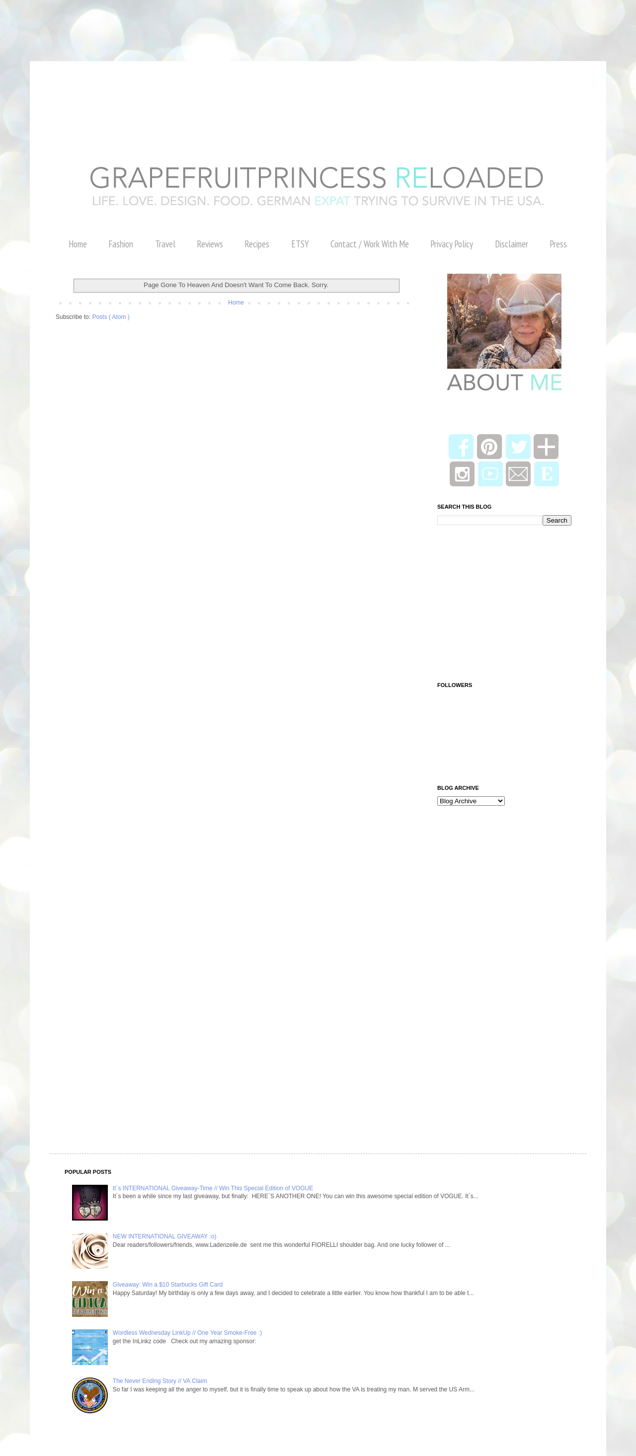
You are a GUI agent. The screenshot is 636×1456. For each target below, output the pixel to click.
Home (78, 244)
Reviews (210, 244)
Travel (165, 244)
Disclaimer (511, 244)
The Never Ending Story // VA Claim (160, 1381)
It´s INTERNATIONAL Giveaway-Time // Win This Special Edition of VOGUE (213, 1188)
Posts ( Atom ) (110, 316)
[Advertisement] (181, 22)
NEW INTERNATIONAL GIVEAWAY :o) (165, 1236)
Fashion (120, 244)
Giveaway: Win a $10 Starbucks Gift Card (168, 1284)
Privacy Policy (451, 244)
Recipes (256, 244)
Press (558, 244)
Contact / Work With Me (369, 244)
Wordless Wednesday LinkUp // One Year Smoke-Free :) (187, 1332)
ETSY (300, 244)
